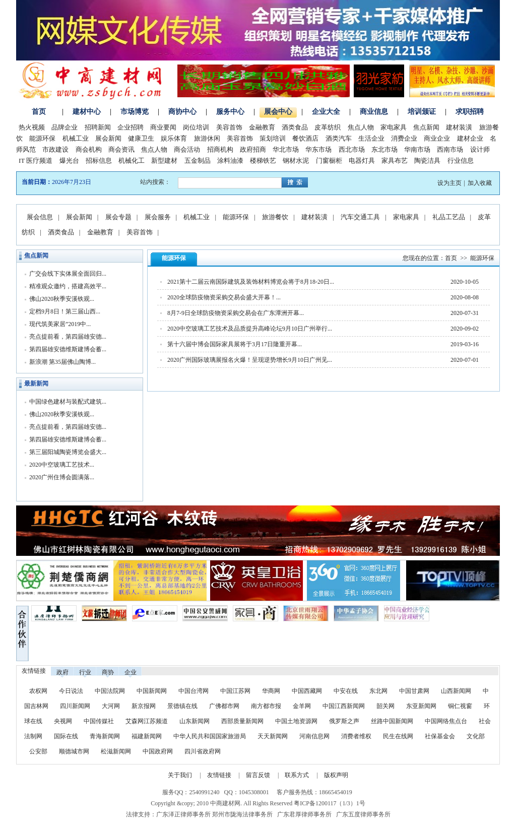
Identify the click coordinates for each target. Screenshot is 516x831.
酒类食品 (295, 127)
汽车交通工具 (360, 217)
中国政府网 (158, 751)
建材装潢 (459, 127)
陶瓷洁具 (427, 160)
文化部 (476, 736)
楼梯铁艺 (263, 160)
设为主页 (449, 182)
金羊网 (302, 706)
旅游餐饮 (275, 217)
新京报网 (144, 706)
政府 (62, 672)
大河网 (111, 706)
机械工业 (75, 138)
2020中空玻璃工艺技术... (61, 464)
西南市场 (450, 149)
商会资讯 (121, 149)
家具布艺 (394, 160)
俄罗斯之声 (344, 721)
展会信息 (40, 217)
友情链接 (219, 775)
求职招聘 (470, 111)
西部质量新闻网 (242, 721)
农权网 (38, 690)
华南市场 (417, 149)
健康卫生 (141, 138)
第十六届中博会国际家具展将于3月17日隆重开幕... (234, 344)
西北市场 (352, 149)
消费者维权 (356, 736)
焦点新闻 (426, 127)
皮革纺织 (327, 127)
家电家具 (393, 127)
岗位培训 (196, 127)
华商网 (271, 690)
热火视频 (32, 127)
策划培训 (273, 138)
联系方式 (297, 775)
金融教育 (262, 127)
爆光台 (69, 160)
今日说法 (71, 690)
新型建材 (164, 160)
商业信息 (374, 111)
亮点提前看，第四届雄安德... (67, 336)
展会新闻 (108, 138)
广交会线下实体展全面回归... (67, 273)
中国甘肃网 (414, 690)
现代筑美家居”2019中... (60, 324)
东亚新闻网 (421, 706)
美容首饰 (229, 127)
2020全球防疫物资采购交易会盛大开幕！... (224, 297)
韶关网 (385, 706)
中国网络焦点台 (446, 721)
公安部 (38, 751)
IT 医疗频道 (35, 160)
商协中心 (182, 111)
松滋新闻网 (116, 751)
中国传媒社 (99, 721)
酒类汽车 (339, 138)
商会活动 (187, 149)
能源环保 (42, 138)
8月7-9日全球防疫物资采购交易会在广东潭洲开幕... (235, 312)
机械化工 (131, 160)
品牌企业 (64, 127)
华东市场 (318, 149)
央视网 (63, 721)
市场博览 (134, 111)
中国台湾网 (193, 690)
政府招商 (253, 149)
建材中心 (87, 111)
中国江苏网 (235, 690)
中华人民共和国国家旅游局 (209, 736)
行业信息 (460, 160)
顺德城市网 (74, 751)
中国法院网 (110, 690)
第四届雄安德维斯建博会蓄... (67, 349)
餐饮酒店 (305, 138)
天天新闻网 (272, 736)
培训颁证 (422, 111)
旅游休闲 (207, 138)
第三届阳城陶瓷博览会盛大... (67, 452)
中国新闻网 (152, 690)
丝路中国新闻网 (392, 721)
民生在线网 (398, 736)
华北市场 (286, 149)
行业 (85, 672)
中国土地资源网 (296, 721)
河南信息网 (314, 736)
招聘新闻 (98, 127)
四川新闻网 (75, 706)
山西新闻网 (456, 690)
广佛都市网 (224, 706)
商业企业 (437, 138)
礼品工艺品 (448, 217)
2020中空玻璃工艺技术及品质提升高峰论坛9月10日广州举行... (249, 328)
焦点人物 (361, 127)
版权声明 (336, 775)
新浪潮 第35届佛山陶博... (62, 361)
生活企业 (371, 138)
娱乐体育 (174, 138)
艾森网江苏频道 (146, 721)
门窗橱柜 (329, 160)
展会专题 (118, 217)
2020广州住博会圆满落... (61, 477)
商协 (108, 672)
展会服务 (158, 217)
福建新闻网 (147, 736)
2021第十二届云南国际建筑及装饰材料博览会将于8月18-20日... (250, 281)
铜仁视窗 (460, 706)
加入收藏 (480, 182)
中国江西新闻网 (344, 706)
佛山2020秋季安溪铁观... (61, 298)
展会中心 (278, 111)
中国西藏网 (307, 690)
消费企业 (404, 138)
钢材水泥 (296, 160)
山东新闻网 (194, 721)
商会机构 (89, 149)
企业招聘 (130, 127)
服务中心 (230, 111)
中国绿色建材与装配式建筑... (67, 401)
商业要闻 (163, 127)
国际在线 (66, 736)
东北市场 (384, 149)
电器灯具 (362, 160)
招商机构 (220, 149)
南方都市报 (266, 706)
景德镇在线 (182, 706)
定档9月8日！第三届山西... (64, 311)
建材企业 (470, 138)
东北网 (378, 690)
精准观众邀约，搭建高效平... (67, 286)
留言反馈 (258, 775)
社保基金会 (440, 736)
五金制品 (197, 160)
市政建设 (55, 149)
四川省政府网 (202, 751)
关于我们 (180, 775)
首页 (39, 111)
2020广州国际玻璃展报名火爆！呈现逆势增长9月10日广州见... (249, 359)
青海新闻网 (105, 736)
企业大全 (326, 111)
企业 (130, 672)
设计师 (480, 149)
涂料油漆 (230, 160)
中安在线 (346, 690)
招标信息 (99, 160)
